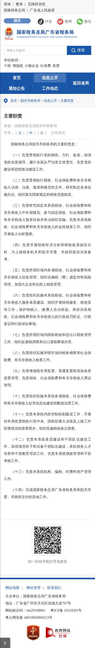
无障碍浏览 (36, 4)
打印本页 (58, 133)
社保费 (45, 66)
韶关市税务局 (30, 101)
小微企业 (32, 66)
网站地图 (12, 588)
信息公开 (50, 78)
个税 (7, 66)
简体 (7, 4)
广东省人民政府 (42, 10)
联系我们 (54, 588)
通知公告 (17, 88)
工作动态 (50, 88)
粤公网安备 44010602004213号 (28, 617)
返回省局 (81, 83)
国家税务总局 (14, 10)
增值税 (17, 66)
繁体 (19, 4)
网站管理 (33, 588)
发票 (56, 66)
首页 (17, 78)
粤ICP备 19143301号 (66, 610)
